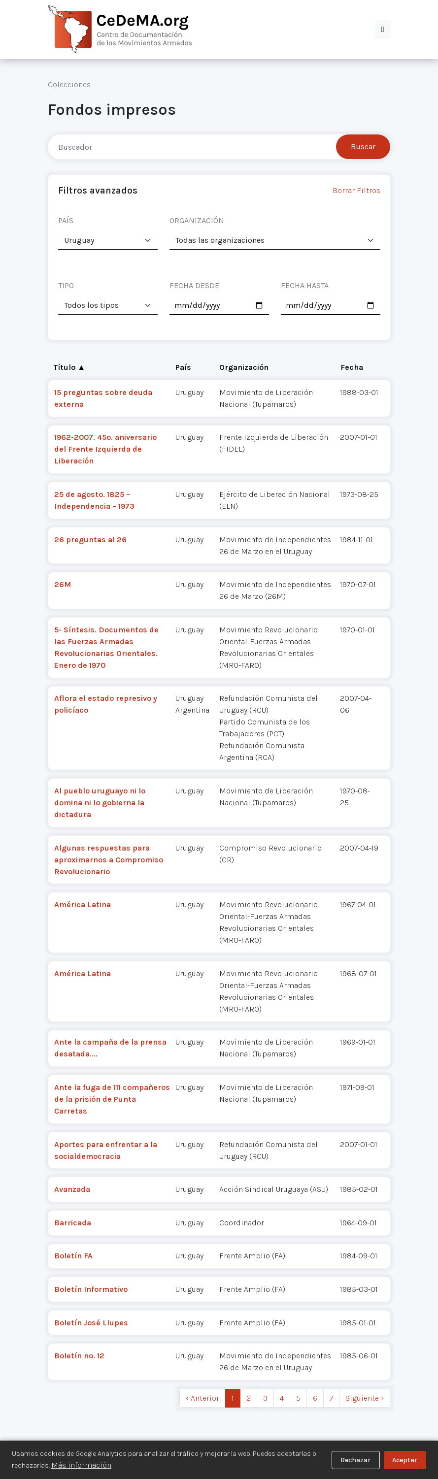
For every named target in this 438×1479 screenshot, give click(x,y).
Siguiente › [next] (364, 1398)
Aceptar (404, 1460)
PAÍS (65, 220)
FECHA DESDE (194, 285)
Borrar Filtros (356, 190)
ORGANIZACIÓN (196, 220)
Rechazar (355, 1460)
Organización (244, 367)
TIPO (66, 285)
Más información (81, 1465)
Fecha (351, 367)
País (183, 367)
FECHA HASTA (305, 285)
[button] (383, 29)
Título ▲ (69, 367)
